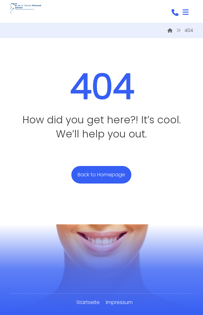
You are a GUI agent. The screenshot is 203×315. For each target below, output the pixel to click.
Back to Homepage (101, 174)
